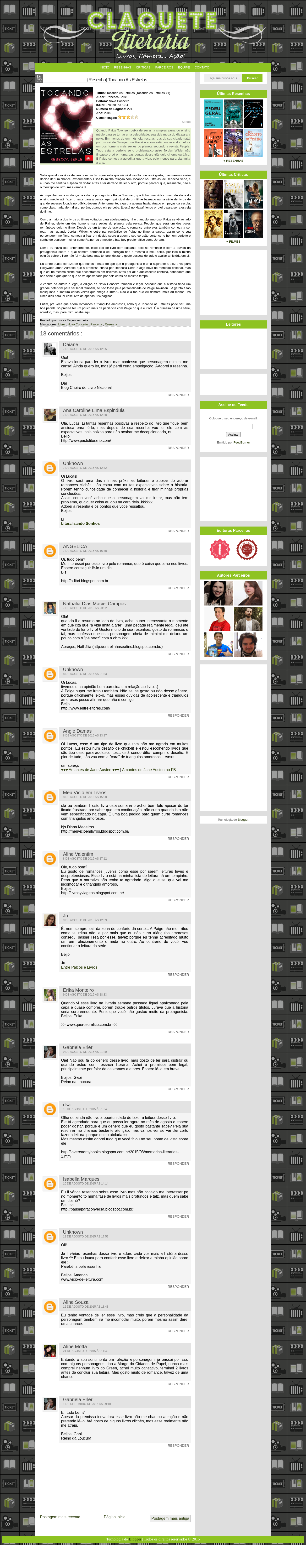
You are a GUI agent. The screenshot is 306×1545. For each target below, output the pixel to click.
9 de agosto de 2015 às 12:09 (85, 920)
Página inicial (115, 1517)
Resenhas (122, 67)
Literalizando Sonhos (80, 524)
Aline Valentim (78, 854)
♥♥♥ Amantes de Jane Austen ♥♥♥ (90, 770)
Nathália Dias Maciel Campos (94, 603)
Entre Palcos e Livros (79, 967)
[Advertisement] (232, 282)
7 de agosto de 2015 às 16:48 (85, 551)
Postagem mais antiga (170, 1518)
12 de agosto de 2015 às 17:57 (86, 1236)
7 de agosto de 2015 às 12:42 (85, 468)
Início (104, 67)
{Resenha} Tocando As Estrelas (117, 79)
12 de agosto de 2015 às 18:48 (86, 1306)
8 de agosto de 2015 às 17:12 (85, 858)
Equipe (184, 67)
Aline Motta (75, 1346)
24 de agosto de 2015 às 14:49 (86, 1351)
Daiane (70, 344)
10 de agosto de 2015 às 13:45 (86, 1109)
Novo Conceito (78, 324)
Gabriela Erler (78, 1047)
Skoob (186, 122)
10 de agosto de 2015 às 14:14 (86, 1183)
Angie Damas (77, 731)
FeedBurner (242, 442)
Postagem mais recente (60, 1517)
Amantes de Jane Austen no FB (149, 770)
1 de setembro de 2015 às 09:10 (87, 1404)
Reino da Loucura (76, 1082)
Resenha (111, 324)
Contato (202, 67)
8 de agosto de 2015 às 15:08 (85, 797)
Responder (178, 395)
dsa (67, 1104)
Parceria (97, 324)
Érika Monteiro (78, 990)
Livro (62, 324)
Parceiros (164, 67)
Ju (65, 915)
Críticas (143, 67)
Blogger (243, 819)
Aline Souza (76, 1302)
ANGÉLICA (75, 546)
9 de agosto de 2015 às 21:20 (85, 1052)
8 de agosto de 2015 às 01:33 (85, 674)
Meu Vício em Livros (84, 792)
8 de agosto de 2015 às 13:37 (85, 735)
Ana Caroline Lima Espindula (94, 410)
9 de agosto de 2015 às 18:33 (85, 994)
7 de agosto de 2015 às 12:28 (85, 415)
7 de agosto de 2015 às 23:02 (85, 608)
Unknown (73, 463)
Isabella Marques (81, 1179)
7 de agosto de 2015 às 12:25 (85, 349)
